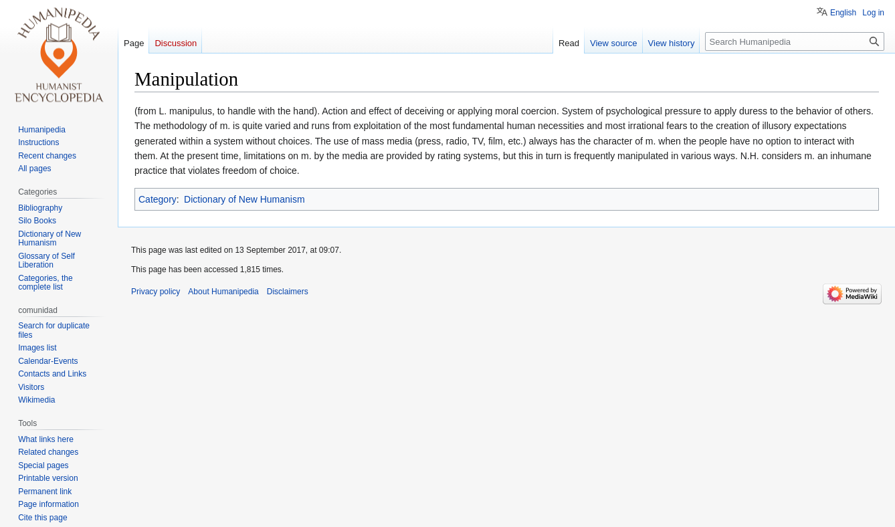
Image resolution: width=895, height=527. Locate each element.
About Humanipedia (223, 291)
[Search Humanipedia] (794, 41)
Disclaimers (287, 291)
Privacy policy (155, 291)
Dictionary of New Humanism (244, 199)
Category (157, 199)
